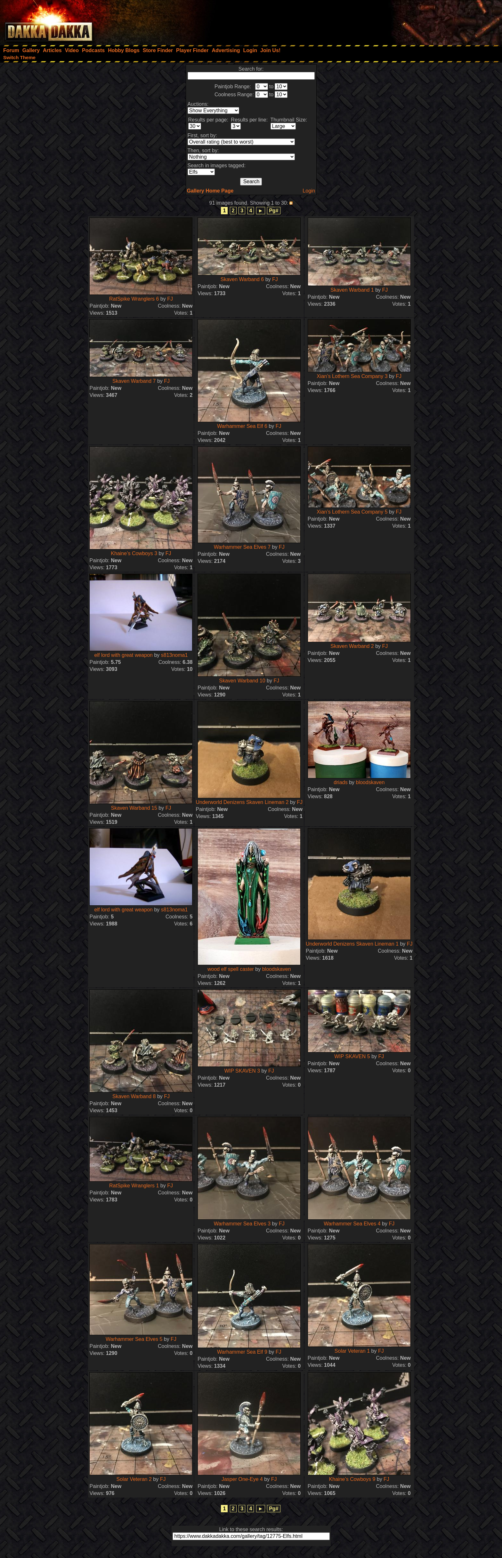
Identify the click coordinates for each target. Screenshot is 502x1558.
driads (341, 782)
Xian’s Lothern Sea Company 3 (352, 376)
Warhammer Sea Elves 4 (352, 1223)
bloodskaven (370, 782)
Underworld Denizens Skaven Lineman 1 (353, 944)
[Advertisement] (416, 20)
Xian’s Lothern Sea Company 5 (352, 512)
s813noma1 (174, 655)
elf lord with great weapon (123, 655)
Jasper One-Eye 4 (242, 1479)
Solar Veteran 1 (352, 1351)
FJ (170, 299)
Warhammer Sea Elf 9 (242, 1352)
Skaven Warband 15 (134, 808)
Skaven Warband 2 (352, 646)
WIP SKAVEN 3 (242, 1071)
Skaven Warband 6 (242, 279)
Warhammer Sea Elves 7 (242, 547)
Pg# (273, 210)
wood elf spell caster (230, 969)
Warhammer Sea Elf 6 (242, 426)
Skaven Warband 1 (352, 290)
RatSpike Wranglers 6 (134, 299)
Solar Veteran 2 (134, 1479)
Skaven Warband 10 (242, 680)
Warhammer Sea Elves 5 (134, 1339)
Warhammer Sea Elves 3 (242, 1223)
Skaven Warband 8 (134, 1096)
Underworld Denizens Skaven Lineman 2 (242, 802)
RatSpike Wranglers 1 (134, 1185)
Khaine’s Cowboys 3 (134, 553)
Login (309, 190)
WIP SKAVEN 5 (352, 1056)
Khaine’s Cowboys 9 (352, 1479)
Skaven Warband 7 (134, 381)
